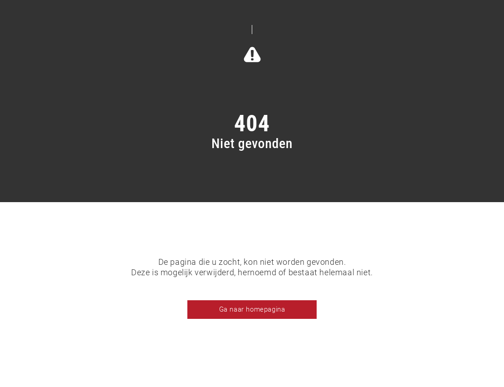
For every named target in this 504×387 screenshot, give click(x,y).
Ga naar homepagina (252, 309)
